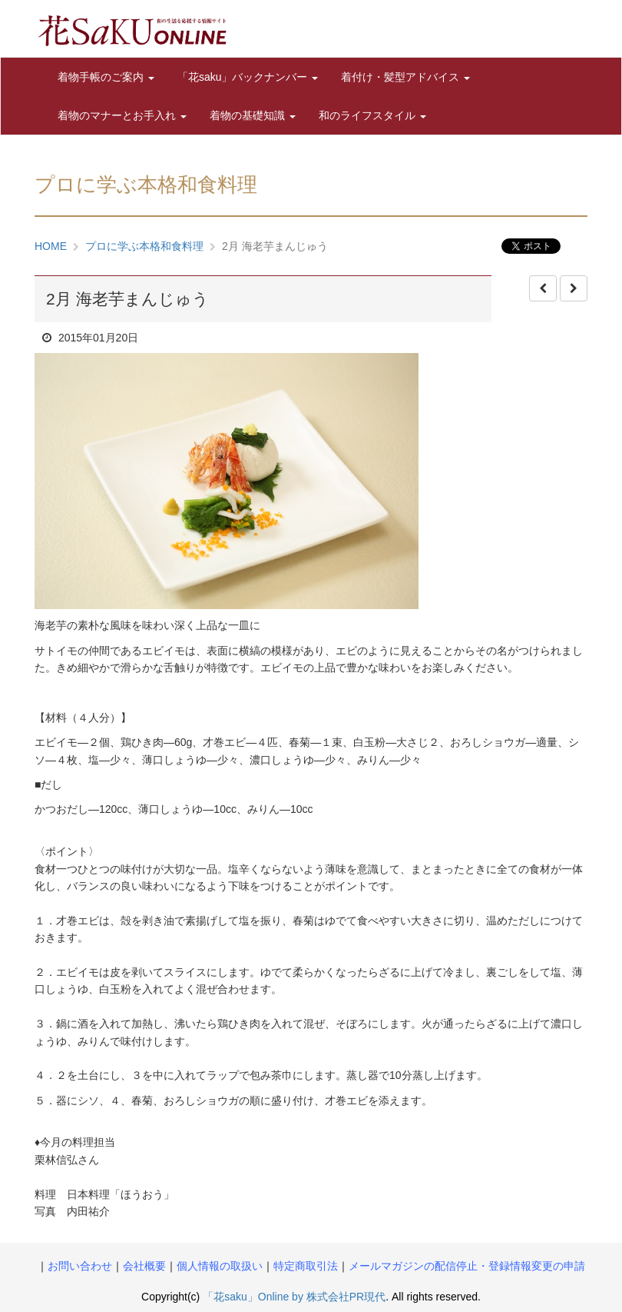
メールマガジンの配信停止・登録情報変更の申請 (467, 1266)
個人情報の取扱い (220, 1266)
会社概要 (144, 1266)
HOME (51, 246)
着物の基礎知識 (253, 115)
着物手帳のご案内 (106, 77)
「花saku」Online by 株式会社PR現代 (294, 1296)
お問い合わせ (80, 1266)
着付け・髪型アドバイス (405, 77)
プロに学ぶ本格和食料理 (144, 246)
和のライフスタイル (372, 115)
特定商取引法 (305, 1266)
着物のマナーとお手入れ (122, 115)
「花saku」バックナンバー (247, 77)
